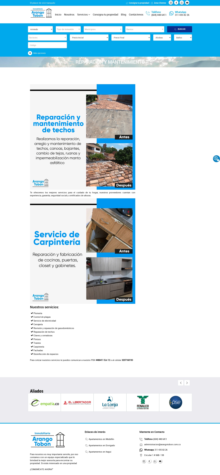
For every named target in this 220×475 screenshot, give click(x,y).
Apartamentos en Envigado (100, 445)
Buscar (179, 29)
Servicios (82, 14)
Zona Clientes (158, 3)
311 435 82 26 (182, 14)
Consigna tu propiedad (137, 3)
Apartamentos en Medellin (99, 439)
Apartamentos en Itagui (98, 452)
